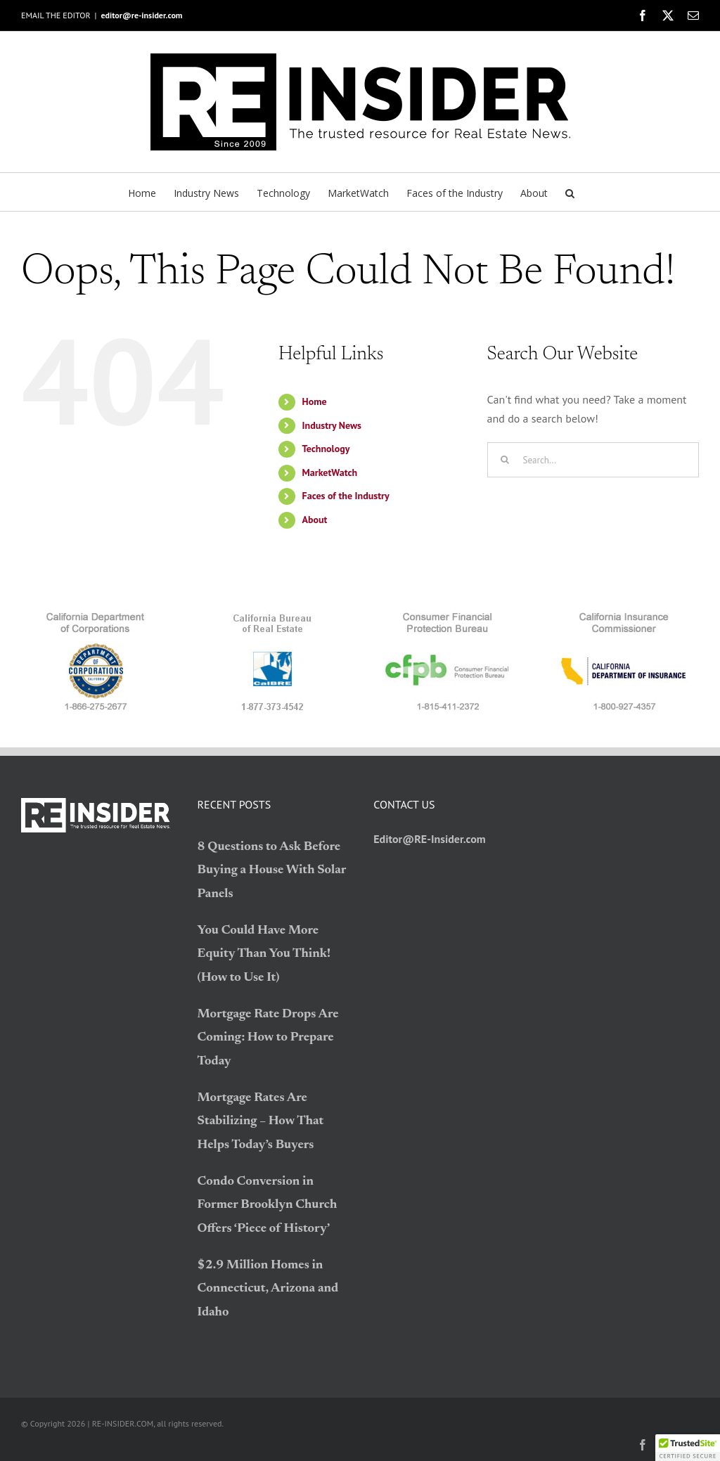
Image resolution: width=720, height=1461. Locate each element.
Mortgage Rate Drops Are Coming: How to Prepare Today (268, 1038)
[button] (569, 192)
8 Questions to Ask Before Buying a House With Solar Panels (272, 871)
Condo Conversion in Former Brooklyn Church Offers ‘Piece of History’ (268, 1205)
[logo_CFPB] (448, 615)
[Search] (504, 459)
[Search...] (593, 459)
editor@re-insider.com (141, 15)
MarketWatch (330, 472)
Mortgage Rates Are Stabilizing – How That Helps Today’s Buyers (261, 1122)
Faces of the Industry (346, 495)
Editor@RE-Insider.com (429, 839)
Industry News (331, 425)
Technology (326, 448)
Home (314, 401)
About (315, 519)
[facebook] (642, 1444)
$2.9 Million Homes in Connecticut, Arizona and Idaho (268, 1289)
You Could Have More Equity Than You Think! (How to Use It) (264, 954)
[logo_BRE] (272, 615)
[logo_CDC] (95, 615)
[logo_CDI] (624, 615)
